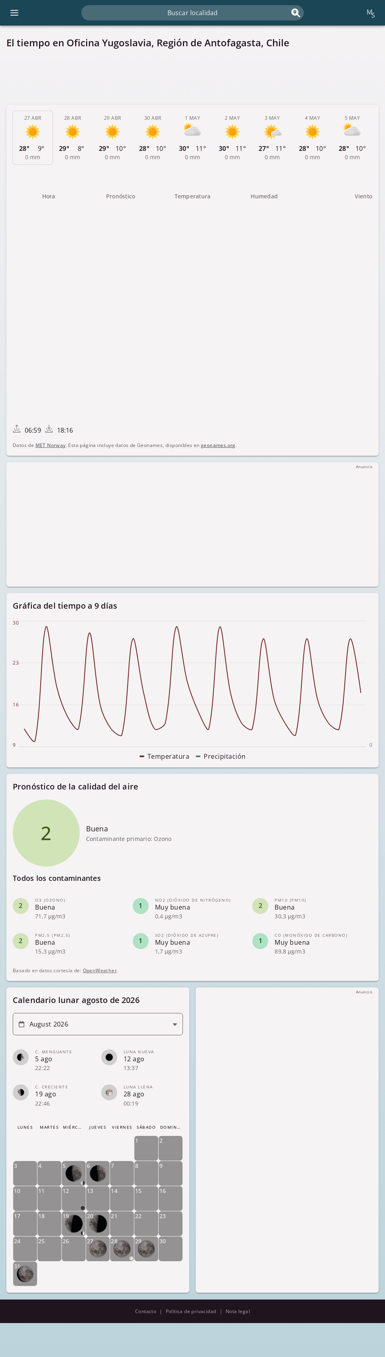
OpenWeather (100, 970)
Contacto (145, 1311)
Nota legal (238, 1311)
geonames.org (218, 445)
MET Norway (50, 445)
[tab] (33, 137)
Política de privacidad (191, 1311)
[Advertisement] (192, 77)
